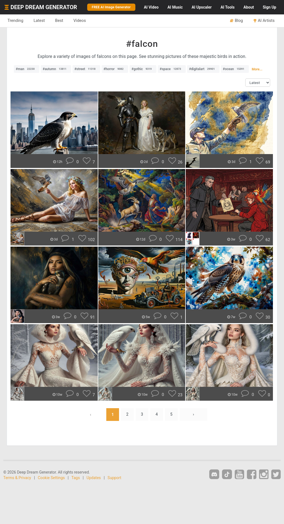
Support (114, 478)
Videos (79, 20)
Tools (228, 7)
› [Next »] (193, 414)
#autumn (56, 69)
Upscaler (201, 7)
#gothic (142, 69)
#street (86, 69)
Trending (15, 20)
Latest (39, 20)
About (248, 7)
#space (172, 69)
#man (26, 69)
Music (175, 7)
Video (151, 7)
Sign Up (269, 7)
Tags (75, 478)
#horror (115, 69)
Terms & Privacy (17, 478)
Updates (94, 478)
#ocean (235, 69)
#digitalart (203, 69)
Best (59, 20)
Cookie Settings (51, 478)
